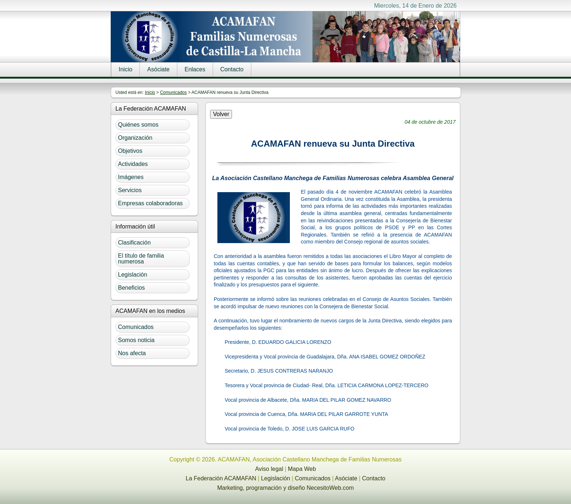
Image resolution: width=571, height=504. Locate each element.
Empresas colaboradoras (150, 203)
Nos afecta (132, 353)
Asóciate (158, 69)
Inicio (125, 69)
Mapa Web (302, 469)
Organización (135, 138)
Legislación (132, 274)
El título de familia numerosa (141, 259)
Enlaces (195, 69)
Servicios (130, 190)
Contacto (232, 69)
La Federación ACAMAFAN (221, 478)
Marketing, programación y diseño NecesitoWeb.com (285, 488)
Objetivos (130, 151)
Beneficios (131, 288)
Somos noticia (136, 340)
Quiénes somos (138, 125)
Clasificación (134, 242)
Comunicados (173, 92)
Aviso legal (269, 469)
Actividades (133, 164)
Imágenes (130, 177)
